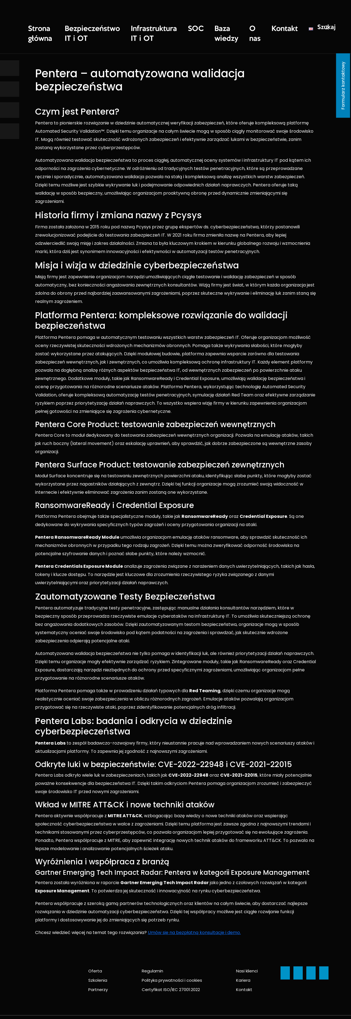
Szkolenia (97, 967)
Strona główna (40, 27)
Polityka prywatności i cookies (172, 967)
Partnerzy (98, 976)
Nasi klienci (247, 957)
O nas (218, 27)
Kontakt (240, 27)
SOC (166, 27)
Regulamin (152, 957)
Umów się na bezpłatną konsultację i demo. (194, 919)
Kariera (243, 967)
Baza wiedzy (191, 27)
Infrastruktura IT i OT (133, 27)
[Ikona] (9, 68)
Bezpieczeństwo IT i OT (84, 27)
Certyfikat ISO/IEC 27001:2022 (171, 976)
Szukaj (276, 27)
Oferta (95, 957)
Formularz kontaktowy (343, 86)
